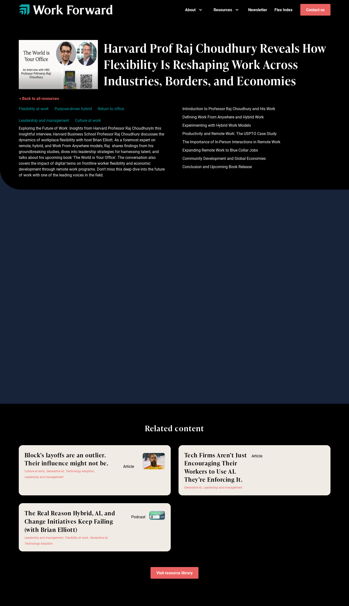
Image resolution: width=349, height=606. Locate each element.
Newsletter (257, 9)
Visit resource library (174, 572)
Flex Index (283, 9)
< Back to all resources (39, 98)
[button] (193, 10)
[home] (66, 9)
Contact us (315, 9)
